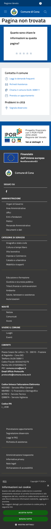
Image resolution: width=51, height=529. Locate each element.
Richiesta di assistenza (16, 441)
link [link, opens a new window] (11, 507)
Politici (9, 221)
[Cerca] (45, 11)
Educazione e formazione (17, 277)
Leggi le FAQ (12, 437)
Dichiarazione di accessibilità (19, 467)
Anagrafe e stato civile (16, 243)
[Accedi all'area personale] (40, 3)
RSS (5, 481)
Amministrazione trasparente (19, 455)
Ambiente (10, 290)
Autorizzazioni (12, 299)
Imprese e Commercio (16, 255)
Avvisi (9, 320)
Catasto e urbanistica (16, 260)
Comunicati (11, 316)
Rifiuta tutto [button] (25, 519)
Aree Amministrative (16, 208)
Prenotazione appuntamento (19, 429)
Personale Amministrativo (18, 225)
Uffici (8, 212)
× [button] (48, 486)
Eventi (9, 337)
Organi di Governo (14, 204)
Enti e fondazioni (14, 216)
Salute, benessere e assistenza (20, 294)
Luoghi (9, 333)
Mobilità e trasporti (15, 264)
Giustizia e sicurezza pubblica (19, 281)
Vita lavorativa (13, 251)
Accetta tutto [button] (25, 513)
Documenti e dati (14, 229)
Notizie (9, 312)
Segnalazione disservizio (17, 433)
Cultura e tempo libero (16, 247)
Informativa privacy (15, 459)
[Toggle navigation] (5, 11)
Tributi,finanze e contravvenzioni (21, 286)
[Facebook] (6, 191)
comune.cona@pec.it (16, 368)
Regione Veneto (11, 3)
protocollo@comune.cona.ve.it (16, 374)
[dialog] (25, 506)
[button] (25, 524)
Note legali (11, 463)
